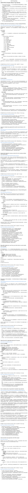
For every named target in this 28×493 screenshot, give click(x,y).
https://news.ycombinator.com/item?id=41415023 (7, 114)
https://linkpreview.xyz (4, 247)
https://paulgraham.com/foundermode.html (6, 79)
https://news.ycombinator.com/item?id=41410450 (7, 175)
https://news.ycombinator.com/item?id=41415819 (7, 142)
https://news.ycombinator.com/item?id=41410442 (7, 469)
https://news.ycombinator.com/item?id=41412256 (7, 65)
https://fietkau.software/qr (4, 439)
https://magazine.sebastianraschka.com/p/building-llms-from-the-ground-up (11, 25)
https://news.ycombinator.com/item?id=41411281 (7, 374)
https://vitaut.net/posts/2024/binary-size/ (6, 192)
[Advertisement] (14, 487)
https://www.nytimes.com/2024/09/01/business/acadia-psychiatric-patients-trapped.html (13, 390)
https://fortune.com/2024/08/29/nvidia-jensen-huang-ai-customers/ (10, 155)
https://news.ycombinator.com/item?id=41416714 (7, 266)
